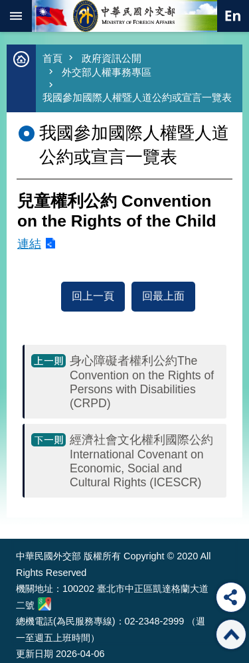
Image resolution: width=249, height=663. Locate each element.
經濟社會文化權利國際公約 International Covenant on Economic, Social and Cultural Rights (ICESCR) (141, 461)
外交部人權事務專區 (106, 72)
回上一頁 (93, 296)
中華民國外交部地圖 (44, 604)
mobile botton (16, 16)
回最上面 (163, 296)
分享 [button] (231, 597)
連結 (29, 243)
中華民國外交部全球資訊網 (124, 16)
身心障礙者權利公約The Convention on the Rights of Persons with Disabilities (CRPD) (142, 382)
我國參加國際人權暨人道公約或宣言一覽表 (137, 97)
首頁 (52, 58)
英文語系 (233, 16)
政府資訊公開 (111, 58)
